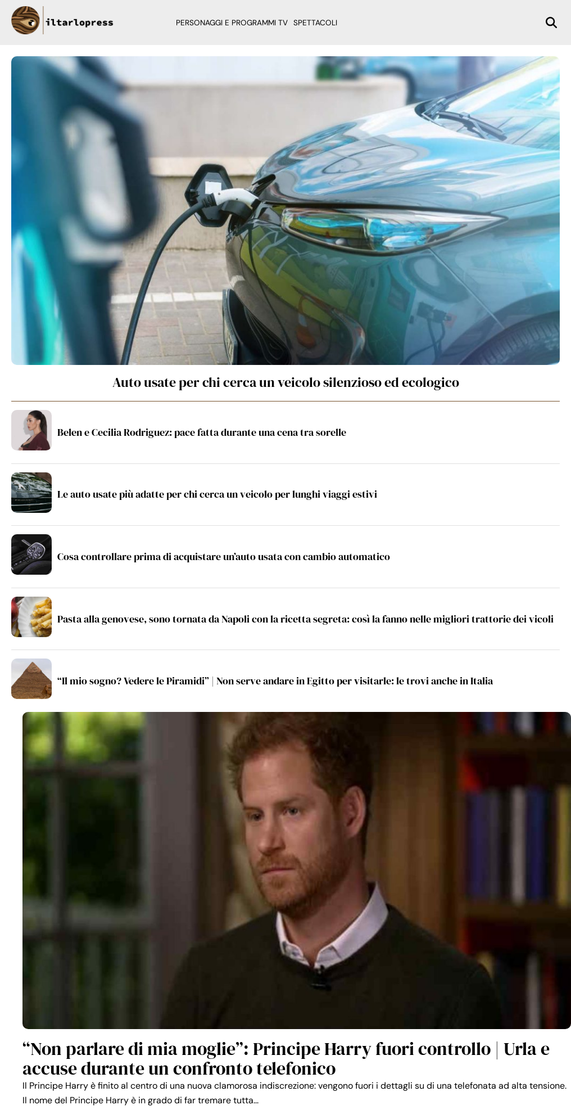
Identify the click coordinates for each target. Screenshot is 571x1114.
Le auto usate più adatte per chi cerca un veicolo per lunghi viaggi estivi (217, 494)
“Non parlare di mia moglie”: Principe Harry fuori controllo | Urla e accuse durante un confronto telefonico (286, 1058)
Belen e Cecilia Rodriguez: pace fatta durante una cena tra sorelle (201, 432)
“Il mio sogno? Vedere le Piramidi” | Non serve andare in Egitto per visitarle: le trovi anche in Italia (275, 681)
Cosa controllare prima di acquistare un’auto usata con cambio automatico (223, 556)
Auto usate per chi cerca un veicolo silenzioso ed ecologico (285, 382)
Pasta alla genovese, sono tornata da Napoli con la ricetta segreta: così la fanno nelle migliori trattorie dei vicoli (305, 619)
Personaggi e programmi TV (232, 23)
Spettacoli (315, 23)
